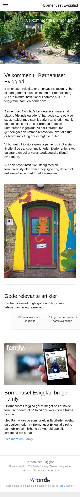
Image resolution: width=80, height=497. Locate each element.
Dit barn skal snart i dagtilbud (29, 319)
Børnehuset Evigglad (60, 5)
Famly (61, 485)
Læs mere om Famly (18, 439)
